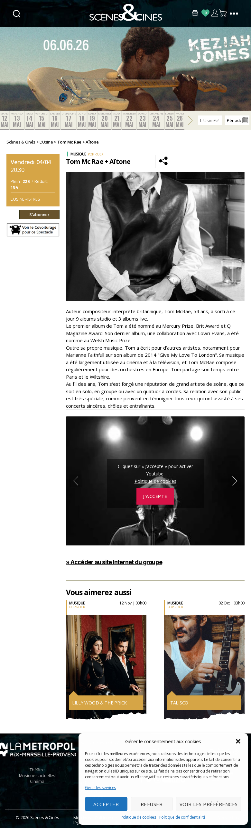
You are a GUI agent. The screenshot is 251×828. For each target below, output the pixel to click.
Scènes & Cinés (44, 817)
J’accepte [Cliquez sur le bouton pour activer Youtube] (155, 496)
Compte (214, 13)
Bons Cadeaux (195, 13)
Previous (75, 480)
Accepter (106, 804)
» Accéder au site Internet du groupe (114, 562)
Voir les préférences (209, 804)
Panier (223, 13)
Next (234, 480)
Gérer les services (100, 787)
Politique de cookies (138, 817)
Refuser (152, 804)
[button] (238, 741)
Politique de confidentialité (182, 817)
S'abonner (39, 214)
